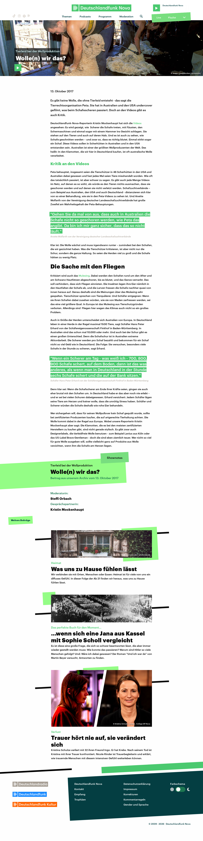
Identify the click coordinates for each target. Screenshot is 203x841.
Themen (67, 16)
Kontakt (79, 788)
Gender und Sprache (136, 804)
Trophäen (80, 799)
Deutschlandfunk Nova (88, 783)
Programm (105, 16)
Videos (137, 123)
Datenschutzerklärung (137, 783)
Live (159, 17)
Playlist (172, 17)
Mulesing (84, 275)
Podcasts (85, 16)
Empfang (79, 794)
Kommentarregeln (134, 799)
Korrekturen (131, 794)
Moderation (126, 16)
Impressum (130, 788)
